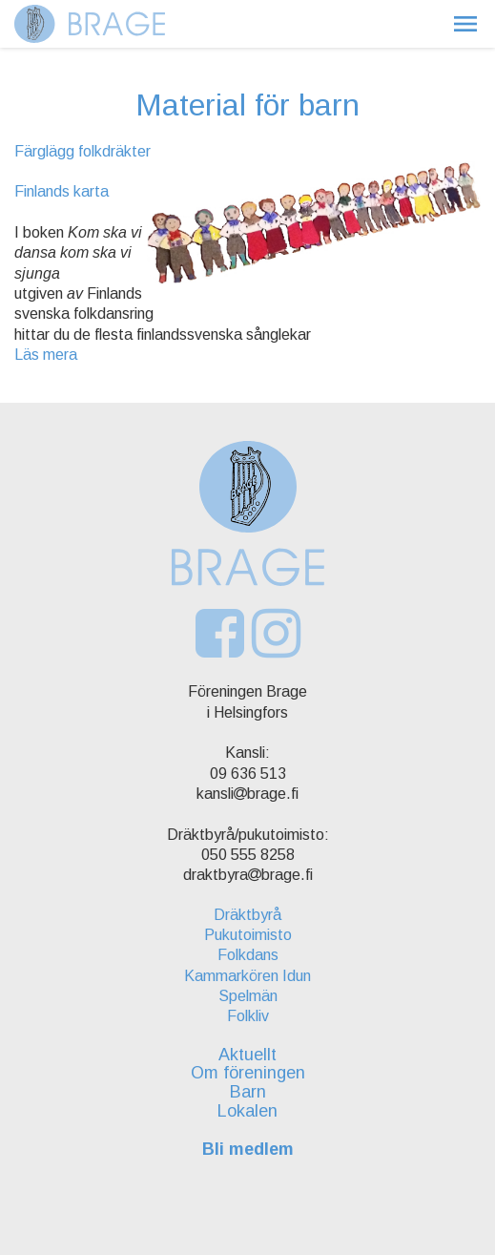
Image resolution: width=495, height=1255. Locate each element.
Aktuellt (247, 1054)
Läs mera (45, 354)
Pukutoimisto (248, 935)
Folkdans (247, 955)
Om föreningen (248, 1072)
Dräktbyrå (247, 915)
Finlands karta (61, 191)
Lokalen (247, 1110)
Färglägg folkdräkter (82, 151)
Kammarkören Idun (247, 976)
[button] (465, 24)
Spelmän (248, 996)
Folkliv (248, 1016)
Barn (248, 1091)
